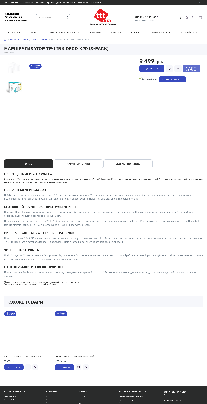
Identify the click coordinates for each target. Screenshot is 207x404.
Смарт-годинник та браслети (64, 32)
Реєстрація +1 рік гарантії (89, 2)
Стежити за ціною (172, 79)
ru (195, 2)
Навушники (95, 32)
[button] (27, 332)
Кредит (50, 2)
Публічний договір (126, 400)
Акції (6, 2)
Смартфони (14, 32)
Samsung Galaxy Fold (12, 400)
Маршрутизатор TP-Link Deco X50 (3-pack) (74, 356)
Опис (28, 163)
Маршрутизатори (39, 40)
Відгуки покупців (128, 163)
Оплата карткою (125, 403)
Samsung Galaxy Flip (11, 397)
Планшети (35, 32)
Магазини (15, 2)
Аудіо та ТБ (136, 32)
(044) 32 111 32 (145, 17)
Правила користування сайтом (131, 397)
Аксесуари (116, 32)
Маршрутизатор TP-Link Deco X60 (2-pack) (23, 356)
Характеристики (78, 163)
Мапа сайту (50, 403)
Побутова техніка (161, 32)
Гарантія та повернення (33, 2)
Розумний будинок (189, 32)
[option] (27, 344)
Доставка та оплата (65, 2)
